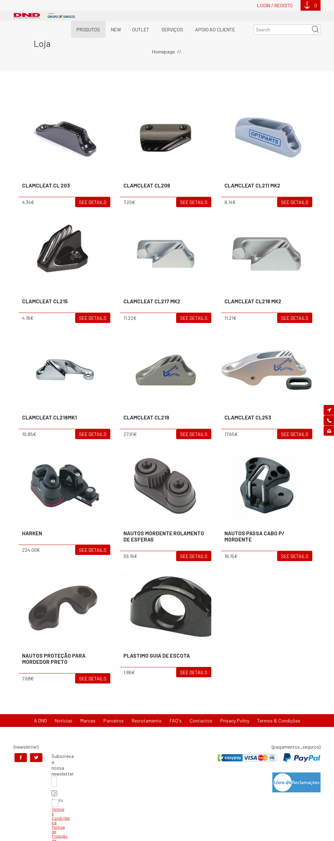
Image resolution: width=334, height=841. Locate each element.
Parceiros (113, 720)
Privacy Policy (234, 720)
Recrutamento (147, 720)
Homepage (163, 51)
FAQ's (176, 720)
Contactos (201, 720)
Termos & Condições (278, 720)
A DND (40, 720)
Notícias (63, 720)
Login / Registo (275, 5)
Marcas (87, 720)
